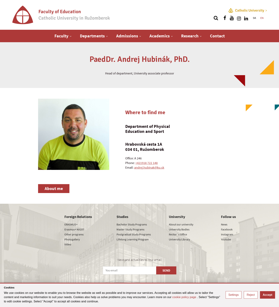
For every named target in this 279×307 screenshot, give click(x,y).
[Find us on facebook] (224, 18)
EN (262, 18)
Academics (159, 36)
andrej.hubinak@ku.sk (149, 167)
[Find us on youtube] (231, 18)
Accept (267, 294)
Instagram (227, 234)
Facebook (227, 229)
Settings (233, 294)
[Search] (215, 18)
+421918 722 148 (146, 163)
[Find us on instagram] (239, 18)
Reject (251, 294)
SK (254, 18)
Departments (92, 36)
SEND (166, 270)
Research (190, 36)
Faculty (61, 36)
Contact (217, 36)
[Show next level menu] (71, 36)
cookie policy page (184, 297)
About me (54, 188)
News (224, 224)
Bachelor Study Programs (132, 224)
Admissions (127, 36)
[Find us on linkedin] (246, 18)
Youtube (226, 239)
